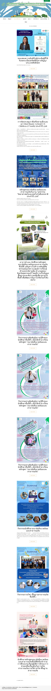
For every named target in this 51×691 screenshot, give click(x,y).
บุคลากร (24, 18)
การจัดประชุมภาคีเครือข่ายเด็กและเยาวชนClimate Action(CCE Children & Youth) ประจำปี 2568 (33, 123)
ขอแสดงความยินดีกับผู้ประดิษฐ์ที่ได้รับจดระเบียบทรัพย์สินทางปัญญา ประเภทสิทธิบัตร (33, 60)
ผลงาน (29, 18)
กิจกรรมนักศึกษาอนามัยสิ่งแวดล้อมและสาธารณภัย (33, 528)
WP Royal (3, 689)
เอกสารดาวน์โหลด (43, 18)
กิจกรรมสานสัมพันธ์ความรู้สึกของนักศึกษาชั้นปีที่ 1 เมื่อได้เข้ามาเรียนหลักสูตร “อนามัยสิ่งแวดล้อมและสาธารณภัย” (33, 340)
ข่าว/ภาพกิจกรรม (17, 18)
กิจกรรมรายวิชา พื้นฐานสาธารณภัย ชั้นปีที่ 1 (32, 595)
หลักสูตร (9, 18)
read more (33, 68)
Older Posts (20, 679)
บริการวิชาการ (36, 18)
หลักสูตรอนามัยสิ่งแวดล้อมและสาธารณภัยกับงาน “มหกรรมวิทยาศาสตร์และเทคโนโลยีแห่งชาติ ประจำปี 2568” (33, 192)
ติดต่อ (26, 21)
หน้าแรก (4, 18)
